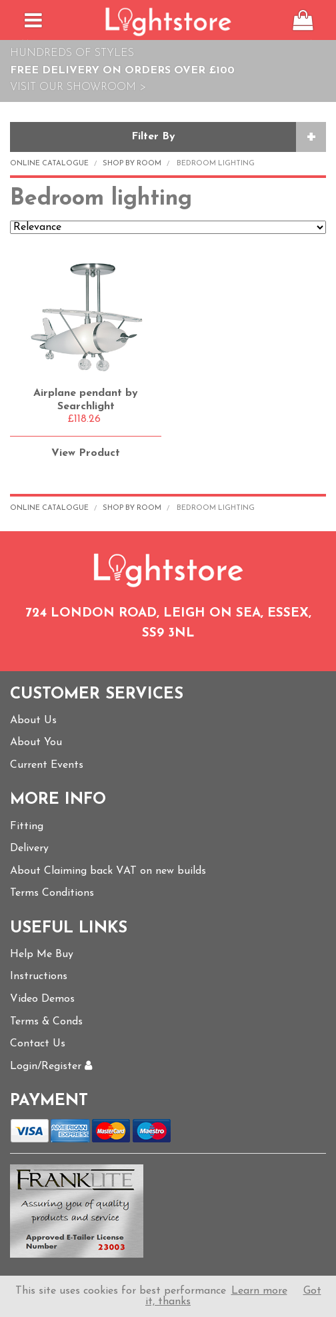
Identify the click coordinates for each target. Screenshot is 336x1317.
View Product (85, 453)
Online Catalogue (49, 163)
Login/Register (51, 1066)
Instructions (38, 976)
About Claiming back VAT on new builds (108, 871)
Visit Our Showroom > (78, 87)
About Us (33, 720)
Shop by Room (132, 163)
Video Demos (42, 999)
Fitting (26, 826)
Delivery (29, 848)
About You (36, 742)
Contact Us (37, 1043)
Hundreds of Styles (72, 53)
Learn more (259, 1291)
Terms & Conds (46, 1021)
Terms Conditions (52, 893)
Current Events (46, 765)
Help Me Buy (41, 954)
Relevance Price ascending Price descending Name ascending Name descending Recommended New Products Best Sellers (168, 227)
